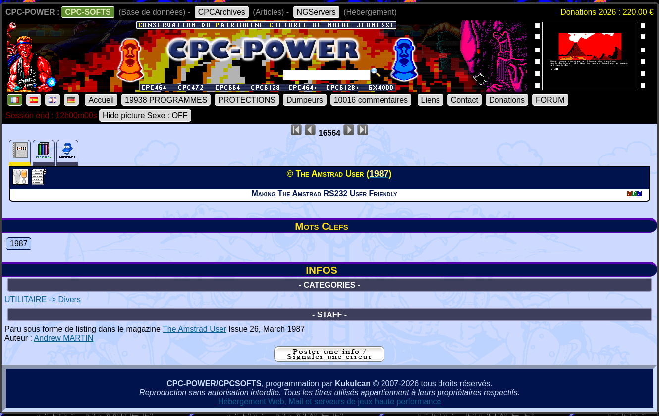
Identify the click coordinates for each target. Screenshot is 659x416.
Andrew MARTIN (64, 338)
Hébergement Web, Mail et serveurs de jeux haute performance (329, 401)
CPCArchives (221, 12)
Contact (464, 100)
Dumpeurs (304, 100)
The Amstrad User (194, 329)
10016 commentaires (371, 100)
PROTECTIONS (246, 100)
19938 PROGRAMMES (166, 100)
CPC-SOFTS (87, 12)
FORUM (550, 100)
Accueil (101, 100)
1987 (19, 243)
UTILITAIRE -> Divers (42, 299)
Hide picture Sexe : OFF (145, 115)
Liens (430, 100)
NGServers (316, 12)
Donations (507, 100)
